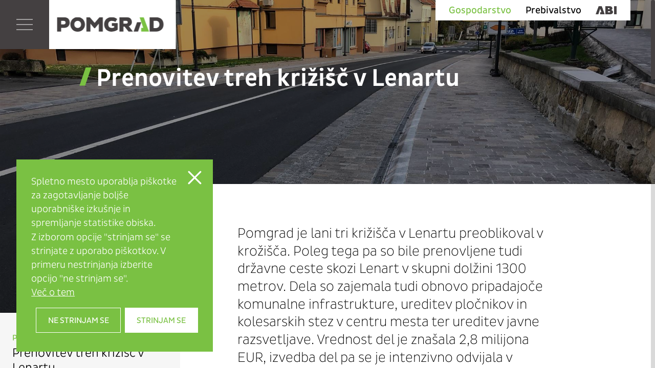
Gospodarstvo (480, 10)
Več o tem (53, 292)
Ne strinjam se (78, 320)
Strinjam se (161, 320)
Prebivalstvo (553, 10)
